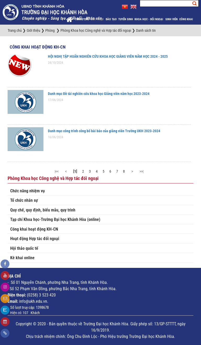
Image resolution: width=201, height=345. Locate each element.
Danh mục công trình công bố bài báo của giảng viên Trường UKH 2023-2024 (104, 131)
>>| (141, 171)
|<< (57, 171)
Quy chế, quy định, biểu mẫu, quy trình (42, 210)
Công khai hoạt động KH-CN (37, 47)
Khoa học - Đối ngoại (149, 19)
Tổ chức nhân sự (24, 200)
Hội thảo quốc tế (24, 248)
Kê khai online (22, 257)
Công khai (186, 19)
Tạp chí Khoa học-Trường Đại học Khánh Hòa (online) (55, 219)
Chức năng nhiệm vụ (27, 190)
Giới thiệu (97, 19)
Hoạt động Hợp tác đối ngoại (34, 238)
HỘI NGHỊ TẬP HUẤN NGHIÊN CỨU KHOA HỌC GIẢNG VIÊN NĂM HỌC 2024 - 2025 (108, 56)
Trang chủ (82, 19)
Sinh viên (171, 19)
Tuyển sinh (125, 19)
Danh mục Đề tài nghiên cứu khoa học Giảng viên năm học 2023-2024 (98, 94)
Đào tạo (111, 19)
